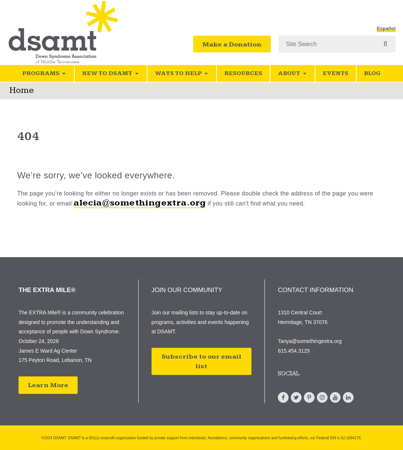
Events (335, 73)
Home (21, 90)
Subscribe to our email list (201, 361)
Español (386, 28)
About (292, 73)
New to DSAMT (110, 73)
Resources (243, 73)
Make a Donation (231, 44)
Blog (372, 73)
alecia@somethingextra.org (140, 203)
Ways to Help (182, 73)
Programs (44, 73)
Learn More (48, 385)
